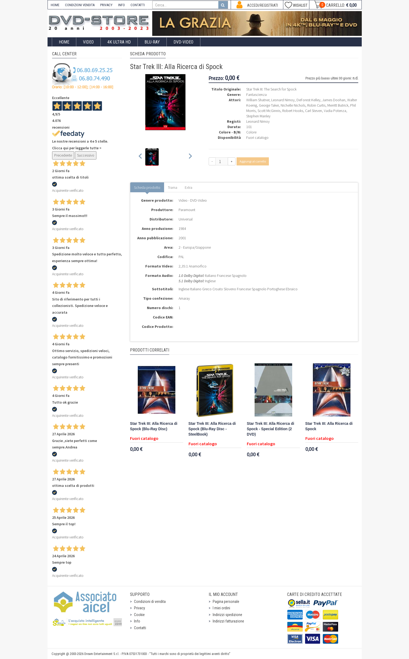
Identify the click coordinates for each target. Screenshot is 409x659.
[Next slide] (190, 157)
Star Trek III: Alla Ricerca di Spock (329, 426)
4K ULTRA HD (119, 42)
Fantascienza (256, 94)
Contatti (140, 628)
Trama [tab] (172, 187)
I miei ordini (221, 608)
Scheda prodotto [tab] (147, 187)
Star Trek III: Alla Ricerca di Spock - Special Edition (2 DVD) (270, 429)
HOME (55, 5)
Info (137, 621)
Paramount (187, 209)
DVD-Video (183, 42)
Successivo (85, 155)
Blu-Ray (152, 42)
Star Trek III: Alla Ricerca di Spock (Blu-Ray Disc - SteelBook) (212, 429)
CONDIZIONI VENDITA (80, 5)
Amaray (184, 298)
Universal (186, 219)
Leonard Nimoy (258, 121)
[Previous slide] (140, 157)
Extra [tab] (188, 187)
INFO (121, 5)
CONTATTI (138, 5)
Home (64, 42)
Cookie (139, 615)
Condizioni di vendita (150, 601)
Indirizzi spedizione (227, 615)
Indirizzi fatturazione (228, 621)
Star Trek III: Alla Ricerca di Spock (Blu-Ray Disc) (153, 426)
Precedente (63, 155)
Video (88, 42)
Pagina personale (226, 601)
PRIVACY (106, 5)
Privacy (139, 608)
